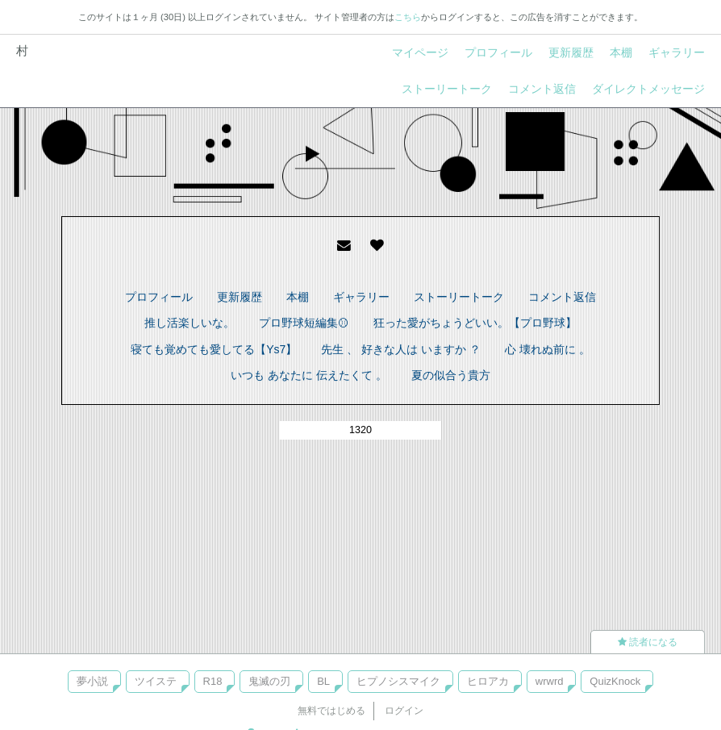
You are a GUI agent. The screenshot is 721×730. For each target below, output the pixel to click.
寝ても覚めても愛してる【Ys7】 (214, 349)
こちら (407, 17)
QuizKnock (615, 681)
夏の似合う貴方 (450, 375)
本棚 (621, 52)
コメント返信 (542, 88)
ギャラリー (676, 52)
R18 (213, 681)
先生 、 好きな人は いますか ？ (401, 349)
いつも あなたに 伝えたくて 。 (309, 375)
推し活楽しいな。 (189, 322)
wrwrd (550, 681)
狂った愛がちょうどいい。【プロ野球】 (475, 322)
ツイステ (156, 681)
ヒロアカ (488, 681)
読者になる (647, 642)
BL (323, 681)
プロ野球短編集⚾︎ (304, 322)
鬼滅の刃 (269, 681)
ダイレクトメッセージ (648, 88)
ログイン (404, 710)
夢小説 (92, 681)
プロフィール (498, 52)
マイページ (420, 52)
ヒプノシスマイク (398, 681)
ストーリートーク (447, 88)
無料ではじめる (331, 710)
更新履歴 (571, 52)
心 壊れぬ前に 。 (547, 349)
